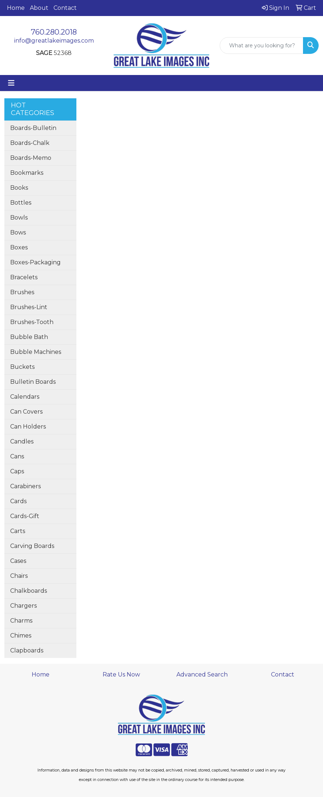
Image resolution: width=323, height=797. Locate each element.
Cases (18, 560)
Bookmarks (26, 172)
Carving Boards (32, 545)
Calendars (24, 396)
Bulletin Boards (33, 381)
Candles (21, 441)
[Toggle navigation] (11, 83)
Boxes (19, 247)
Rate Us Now (121, 674)
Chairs (19, 575)
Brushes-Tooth (31, 322)
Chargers (23, 605)
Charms (21, 620)
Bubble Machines (35, 351)
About (39, 7)
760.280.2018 (54, 32)
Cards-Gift (24, 516)
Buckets (22, 366)
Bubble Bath (29, 337)
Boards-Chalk (29, 142)
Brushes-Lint (28, 307)
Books (19, 187)
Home (16, 7)
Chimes (20, 635)
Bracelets (23, 277)
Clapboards (26, 650)
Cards (18, 501)
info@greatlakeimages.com (54, 40)
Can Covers (26, 411)
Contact (65, 7)
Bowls (19, 217)
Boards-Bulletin (33, 128)
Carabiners (25, 486)
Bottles (20, 202)
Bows (18, 232)
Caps (17, 471)
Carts (17, 531)
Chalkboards (28, 590)
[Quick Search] (261, 45)
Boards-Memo (30, 157)
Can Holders (28, 426)
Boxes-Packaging (35, 262)
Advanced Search (202, 674)
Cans (17, 456)
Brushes (22, 292)
